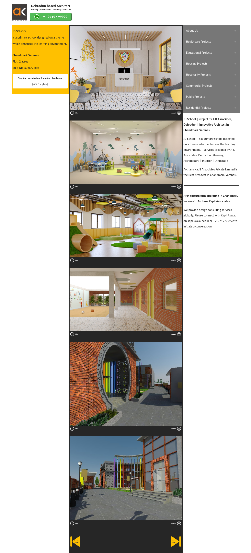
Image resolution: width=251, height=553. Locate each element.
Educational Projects (199, 52)
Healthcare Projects (198, 41)
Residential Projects (198, 107)
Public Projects (195, 96)
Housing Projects (197, 63)
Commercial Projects (199, 85)
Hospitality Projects (198, 74)
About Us (192, 30)
